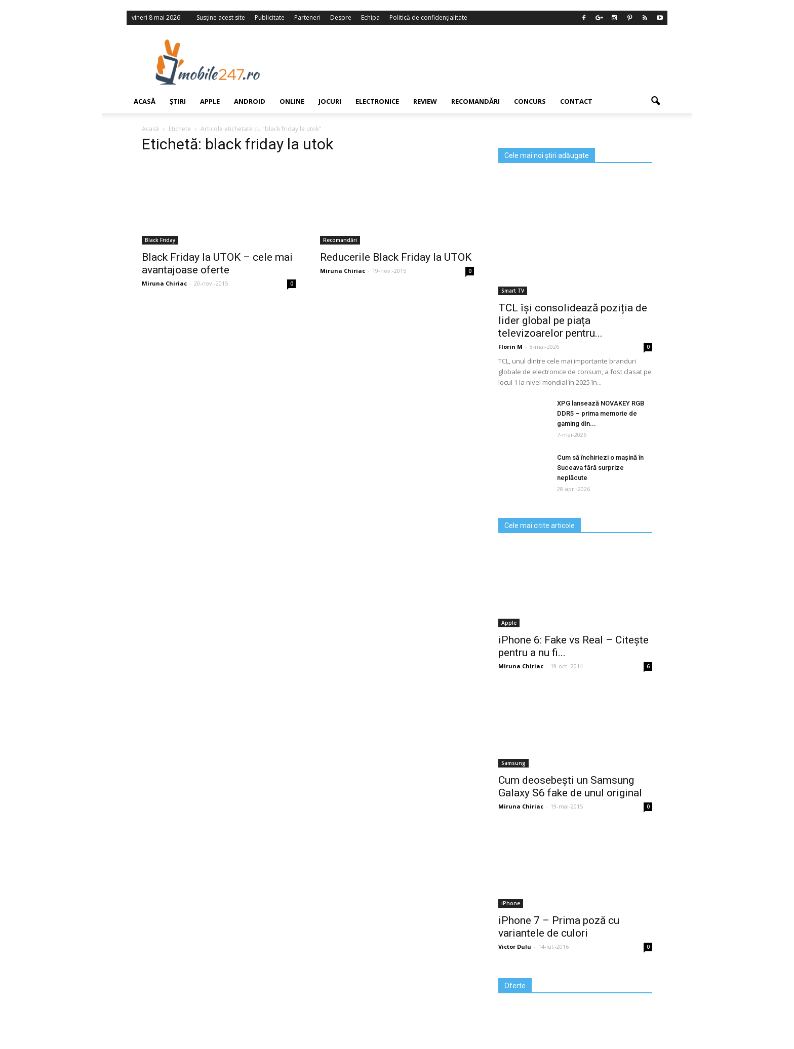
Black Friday (160, 240)
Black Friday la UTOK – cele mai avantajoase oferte (217, 263)
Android (249, 101)
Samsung (513, 762)
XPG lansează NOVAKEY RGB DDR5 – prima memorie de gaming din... (600, 413)
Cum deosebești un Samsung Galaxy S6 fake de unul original (570, 786)
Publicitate (270, 17)
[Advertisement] (479, 62)
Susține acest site (220, 17)
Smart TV (512, 290)
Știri (178, 101)
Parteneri (307, 17)
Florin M (510, 346)
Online (292, 101)
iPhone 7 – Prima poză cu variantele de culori (558, 926)
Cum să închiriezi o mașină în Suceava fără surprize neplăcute (600, 467)
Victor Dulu (514, 946)
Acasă (144, 101)
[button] (655, 101)
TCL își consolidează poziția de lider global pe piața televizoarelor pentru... (572, 320)
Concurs (530, 101)
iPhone (510, 903)
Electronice (377, 101)
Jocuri (330, 101)
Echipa (370, 17)
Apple (210, 101)
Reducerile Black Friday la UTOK (395, 257)
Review (425, 101)
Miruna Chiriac (164, 283)
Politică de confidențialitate (428, 17)
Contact (576, 101)
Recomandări (475, 101)
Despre (340, 17)
